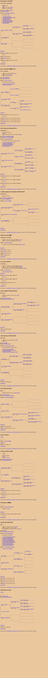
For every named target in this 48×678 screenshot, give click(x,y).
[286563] (24, 285)
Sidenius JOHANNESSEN (8, 569)
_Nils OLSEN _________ (29, 587)
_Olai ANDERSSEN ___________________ (35, 449)
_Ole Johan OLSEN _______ (5, 646)
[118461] (3, 6)
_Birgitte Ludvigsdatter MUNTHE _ (26, 110)
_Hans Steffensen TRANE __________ (15, 378)
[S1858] (5, 189)
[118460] (10, 8)
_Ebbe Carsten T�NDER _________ (29, 32)
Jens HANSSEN (4, 365)
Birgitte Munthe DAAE (6, 82)
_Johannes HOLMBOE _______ (19, 174)
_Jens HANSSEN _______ (5, 382)
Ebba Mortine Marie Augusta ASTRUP (9, 17)
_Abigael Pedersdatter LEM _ (6, 515)
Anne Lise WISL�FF (7, 472)
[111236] (10, 78)
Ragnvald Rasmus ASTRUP (7, 20)
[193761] (8, 489)
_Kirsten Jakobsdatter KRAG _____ (26, 118)
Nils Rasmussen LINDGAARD (7, 490)
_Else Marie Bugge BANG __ (19, 166)
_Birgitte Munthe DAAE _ (5, 112)
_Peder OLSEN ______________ (19, 604)
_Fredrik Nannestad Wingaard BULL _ (7, 162)
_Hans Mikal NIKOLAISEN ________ (7, 325)
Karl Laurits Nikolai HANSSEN (8, 371)
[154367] (20, 143)
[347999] (8, 14)
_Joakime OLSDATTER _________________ (27, 644)
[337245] (18, 149)
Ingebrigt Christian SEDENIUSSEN (9, 576)
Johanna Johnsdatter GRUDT (7, 289)
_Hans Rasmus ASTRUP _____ (17, 27)
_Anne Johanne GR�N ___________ (31, 160)
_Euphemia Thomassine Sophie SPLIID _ (20, 225)
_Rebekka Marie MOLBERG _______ (31, 168)
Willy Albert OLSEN (5, 654)
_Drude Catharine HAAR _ (14, 116)
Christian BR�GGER (5, 81)
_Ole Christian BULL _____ (19, 159)
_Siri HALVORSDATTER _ (5, 398)
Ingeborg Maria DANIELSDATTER (8, 316)
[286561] (21, 283)
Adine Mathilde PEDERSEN (9, 424)
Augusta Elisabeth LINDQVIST (9, 13)
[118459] (11, 7)
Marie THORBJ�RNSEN (6, 212)
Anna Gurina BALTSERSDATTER (8, 422)
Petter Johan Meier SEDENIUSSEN (8, 580)
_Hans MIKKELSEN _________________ (33, 319)
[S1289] (5, 272)
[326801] (11, 571)
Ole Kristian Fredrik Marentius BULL (9, 151)
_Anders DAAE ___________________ (26, 107)
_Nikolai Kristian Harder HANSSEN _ (20, 321)
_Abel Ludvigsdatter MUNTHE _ (17, 519)
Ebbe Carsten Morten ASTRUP (8, 21)
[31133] (19, 258)
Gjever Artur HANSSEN (7, 373)
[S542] (4, 459)
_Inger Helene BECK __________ (33, 227)
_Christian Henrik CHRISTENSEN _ (7, 221)
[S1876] (5, 57)
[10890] (16, 362)
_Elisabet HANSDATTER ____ (28, 380)
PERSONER (2, 55)
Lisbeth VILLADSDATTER (8, 542)
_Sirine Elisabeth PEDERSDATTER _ (7, 608)
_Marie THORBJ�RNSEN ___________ (7, 237)
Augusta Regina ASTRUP (7, 18)
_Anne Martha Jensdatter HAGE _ (31, 183)
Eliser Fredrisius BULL (6, 154)
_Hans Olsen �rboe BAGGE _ (28, 384)
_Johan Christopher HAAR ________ (26, 114)
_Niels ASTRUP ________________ (29, 25)
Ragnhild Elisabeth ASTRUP (7, 22)
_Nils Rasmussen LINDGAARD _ (6, 500)
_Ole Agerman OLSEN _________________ (27, 640)
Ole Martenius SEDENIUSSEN (8, 575)
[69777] (20, 564)
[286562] (20, 284)
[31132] (20, 257)
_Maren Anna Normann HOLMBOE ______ (7, 178)
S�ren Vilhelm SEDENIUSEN (8, 579)
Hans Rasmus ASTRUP (5, 39)
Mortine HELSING (5, 11)
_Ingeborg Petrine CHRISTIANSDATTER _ (27, 651)
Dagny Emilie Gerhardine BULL (8, 152)
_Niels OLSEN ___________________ (7, 592)
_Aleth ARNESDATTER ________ (19, 596)
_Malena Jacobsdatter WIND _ (19, 612)
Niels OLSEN (4, 566)
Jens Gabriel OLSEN (5, 421)
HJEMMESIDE (2, 68)
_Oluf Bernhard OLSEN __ (15, 642)
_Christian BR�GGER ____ (5, 97)
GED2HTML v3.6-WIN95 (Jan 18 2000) (13, 70)
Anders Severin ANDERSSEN (8, 584)
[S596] (4, 126)
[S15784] (5, 296)
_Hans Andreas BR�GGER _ (15, 93)
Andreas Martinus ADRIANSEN (9, 583)
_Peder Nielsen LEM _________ (17, 512)
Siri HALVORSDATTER (6, 366)
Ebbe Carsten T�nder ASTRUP (7, 10)
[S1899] (4, 123)
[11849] (18, 419)
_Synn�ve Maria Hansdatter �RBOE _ (16, 386)
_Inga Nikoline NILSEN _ (15, 650)
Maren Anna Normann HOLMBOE (8, 145)
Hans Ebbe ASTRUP (6, 19)
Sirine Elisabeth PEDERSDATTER (8, 567)
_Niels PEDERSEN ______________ (29, 510)
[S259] (4, 267)
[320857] (23, 262)
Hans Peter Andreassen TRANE (9, 368)
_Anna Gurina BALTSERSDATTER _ (6, 447)
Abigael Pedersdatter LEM (6, 491)
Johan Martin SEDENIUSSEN (8, 581)
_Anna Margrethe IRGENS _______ (31, 176)
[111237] (10, 79)
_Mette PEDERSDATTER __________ (29, 514)
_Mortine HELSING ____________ (6, 46)
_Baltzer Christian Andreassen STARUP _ (20, 443)
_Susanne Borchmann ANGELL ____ (29, 36)
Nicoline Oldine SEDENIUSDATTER (9, 572)
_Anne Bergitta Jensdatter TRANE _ (33, 323)
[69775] (16, 562)
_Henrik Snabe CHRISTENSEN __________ (20, 217)
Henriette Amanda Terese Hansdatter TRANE (10, 374)
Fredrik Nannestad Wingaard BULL (8, 144)
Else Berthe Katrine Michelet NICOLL (9, 88)
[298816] (1, 468)
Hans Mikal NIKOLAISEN (6, 315)
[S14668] (5, 300)
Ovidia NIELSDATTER (5, 601)
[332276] (12, 86)
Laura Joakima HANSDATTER (6, 333)
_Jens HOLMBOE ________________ (31, 172)
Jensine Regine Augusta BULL (8, 153)
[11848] (15, 419)
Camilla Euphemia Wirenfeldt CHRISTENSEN (9, 229)
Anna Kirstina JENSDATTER (6, 390)
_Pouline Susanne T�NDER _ (18, 34)
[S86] (4, 620)
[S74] (4, 351)
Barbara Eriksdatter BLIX (8, 260)
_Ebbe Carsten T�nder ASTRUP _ (7, 31)
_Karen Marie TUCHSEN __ (14, 100)
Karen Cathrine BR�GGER (6, 105)
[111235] (15, 77)
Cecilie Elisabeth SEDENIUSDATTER (9, 578)
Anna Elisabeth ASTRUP (7, 16)
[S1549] (5, 62)
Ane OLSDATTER (7, 287)
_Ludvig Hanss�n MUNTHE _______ (29, 517)
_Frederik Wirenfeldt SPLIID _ (33, 223)
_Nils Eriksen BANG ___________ (31, 164)
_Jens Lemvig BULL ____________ (31, 157)
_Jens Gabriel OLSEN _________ (6, 431)
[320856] (20, 262)
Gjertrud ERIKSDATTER (8, 147)
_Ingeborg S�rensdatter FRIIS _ (29, 521)
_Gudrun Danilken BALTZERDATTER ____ (35, 445)
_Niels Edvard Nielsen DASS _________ (27, 648)
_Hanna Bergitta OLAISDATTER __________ (20, 451)
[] (1, 57)
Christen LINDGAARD (5, 508)
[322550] (8, 544)
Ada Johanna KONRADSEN (7, 637)
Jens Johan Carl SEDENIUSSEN (8, 574)
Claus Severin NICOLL (8, 84)
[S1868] (5, 526)
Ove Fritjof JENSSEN (5, 440)
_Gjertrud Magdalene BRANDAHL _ (29, 29)
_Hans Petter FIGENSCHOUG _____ (31, 180)
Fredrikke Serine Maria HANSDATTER (9, 372)
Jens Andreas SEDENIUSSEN (8, 573)
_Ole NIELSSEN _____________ (19, 589)
